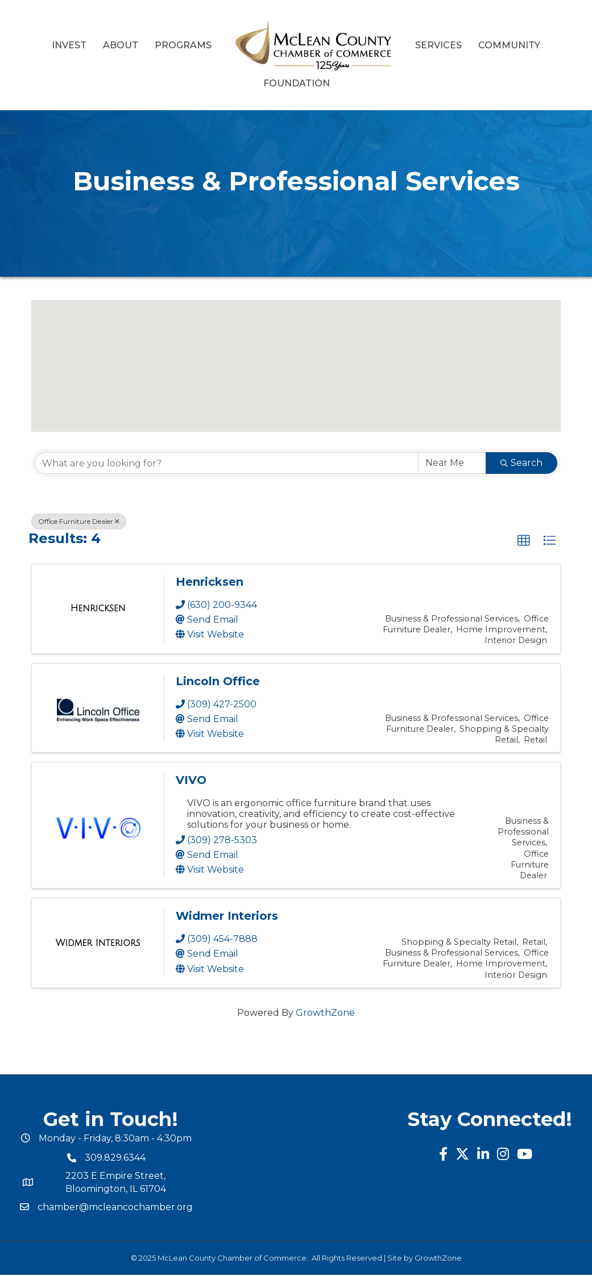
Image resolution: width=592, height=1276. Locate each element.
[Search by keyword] (227, 463)
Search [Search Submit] (521, 462)
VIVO (191, 780)
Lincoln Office (218, 681)
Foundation (296, 83)
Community (509, 45)
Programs (183, 45)
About (120, 45)
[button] (173, 352)
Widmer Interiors (227, 916)
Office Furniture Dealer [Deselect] (78, 521)
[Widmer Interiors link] (98, 943)
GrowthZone (325, 1012)
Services (438, 45)
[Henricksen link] (98, 608)
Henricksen (209, 582)
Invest (69, 45)
